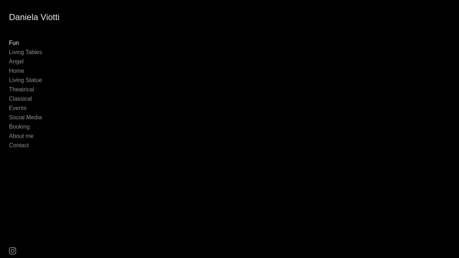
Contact (19, 145)
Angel (16, 61)
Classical (20, 99)
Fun (14, 43)
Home (16, 71)
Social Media (25, 117)
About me (21, 136)
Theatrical (21, 89)
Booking (19, 127)
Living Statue (25, 80)
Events (18, 108)
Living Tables (25, 52)
